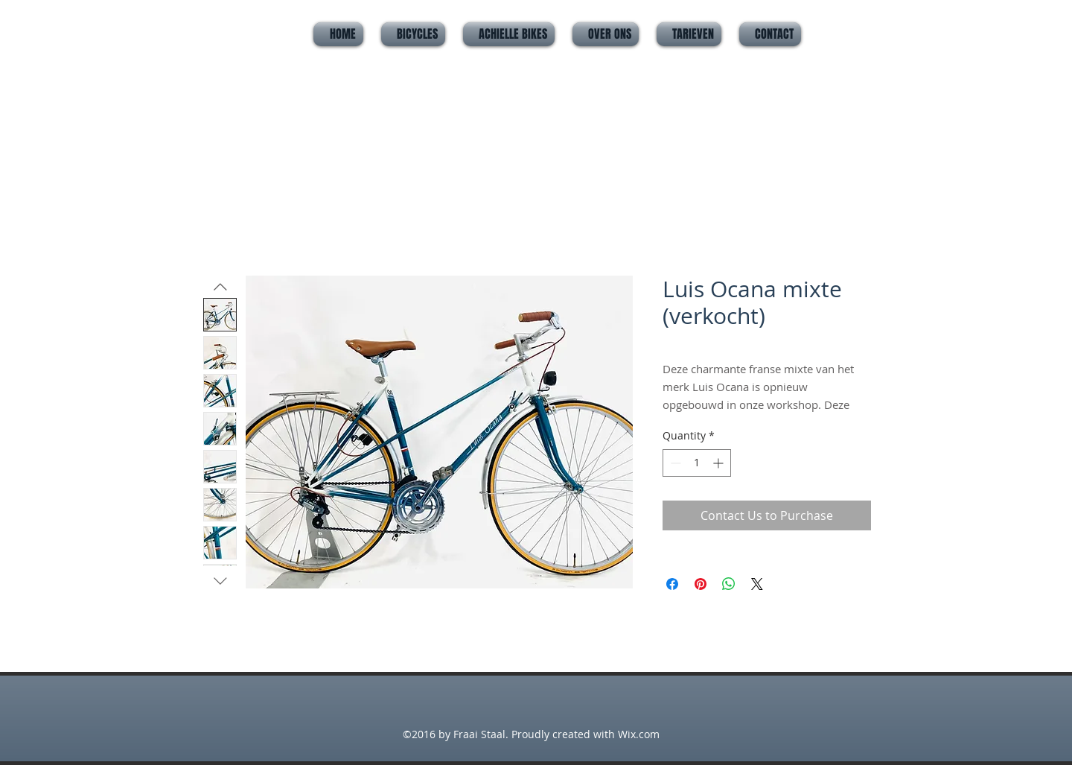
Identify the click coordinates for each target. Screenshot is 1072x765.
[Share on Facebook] (672, 584)
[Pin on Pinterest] (700, 584)
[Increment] (719, 463)
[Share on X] (757, 584)
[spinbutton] (696, 463)
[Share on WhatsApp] (729, 584)
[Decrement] (674, 463)
